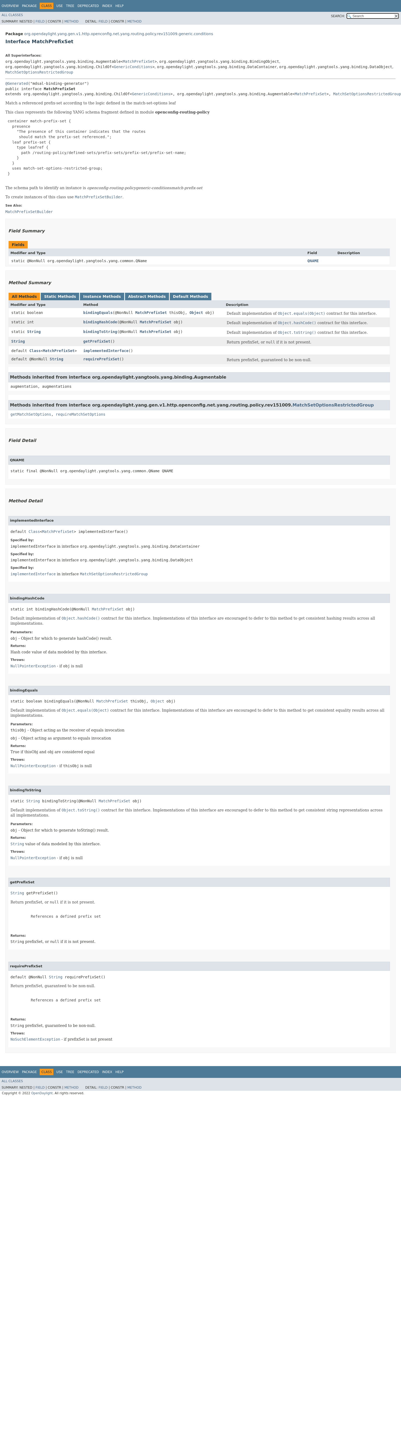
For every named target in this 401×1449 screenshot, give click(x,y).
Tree (70, 6)
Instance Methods (102, 296)
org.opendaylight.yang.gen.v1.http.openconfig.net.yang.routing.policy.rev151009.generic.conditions (118, 34)
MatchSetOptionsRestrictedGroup (39, 72)
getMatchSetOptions (30, 414)
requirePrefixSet (101, 359)
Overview (10, 6)
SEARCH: (338, 16)
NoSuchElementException (35, 1039)
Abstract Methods (147, 296)
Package (29, 6)
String (34, 332)
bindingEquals (98, 312)
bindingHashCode (100, 322)
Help (119, 6)
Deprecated (88, 6)
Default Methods (190, 296)
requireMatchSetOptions (80, 414)
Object (196, 312)
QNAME (313, 261)
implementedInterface (105, 351)
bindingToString (100, 332)
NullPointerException (33, 666)
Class (35, 351)
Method (71, 21)
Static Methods (60, 296)
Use (59, 6)
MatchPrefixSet (138, 61)
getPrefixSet (96, 341)
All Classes (12, 15)
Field (40, 21)
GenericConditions (133, 67)
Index (107, 6)
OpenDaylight (42, 1093)
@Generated (16, 83)
